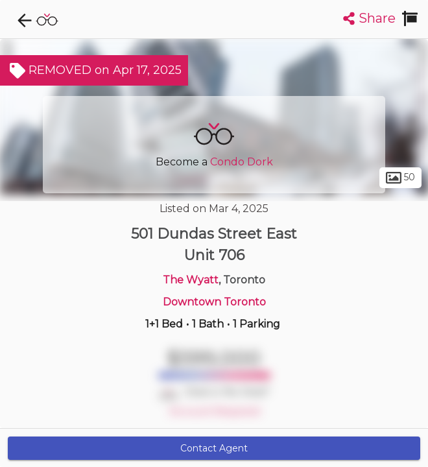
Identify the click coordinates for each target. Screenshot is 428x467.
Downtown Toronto (214, 302)
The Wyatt (191, 280)
